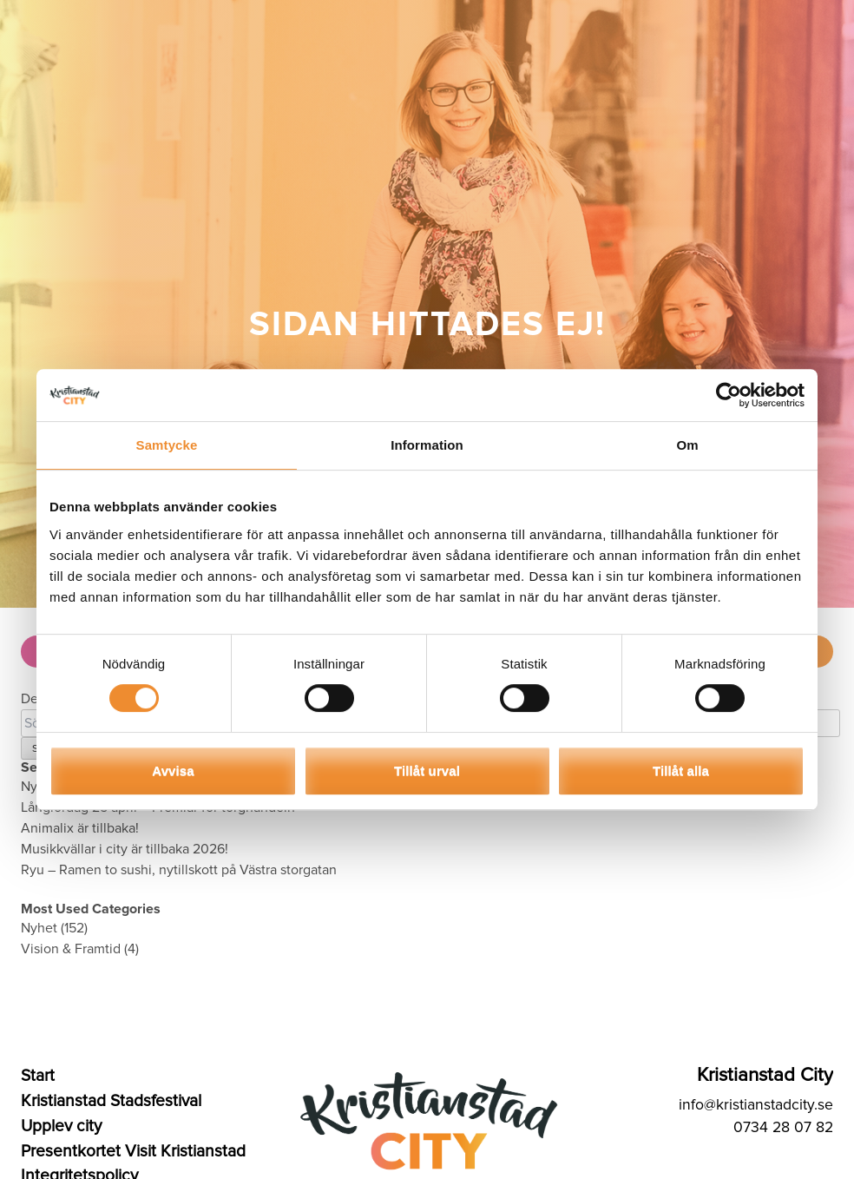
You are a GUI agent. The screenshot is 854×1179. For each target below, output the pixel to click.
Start (38, 1075)
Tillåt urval (427, 770)
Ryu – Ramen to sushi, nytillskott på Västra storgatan (179, 870)
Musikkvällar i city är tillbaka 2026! (124, 849)
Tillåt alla (681, 770)
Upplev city (61, 1126)
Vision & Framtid (71, 949)
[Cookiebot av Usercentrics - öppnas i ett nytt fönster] (729, 395)
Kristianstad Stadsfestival (111, 1100)
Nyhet (39, 928)
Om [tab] (687, 445)
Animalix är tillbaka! (80, 828)
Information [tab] (427, 445)
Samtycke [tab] (167, 445)
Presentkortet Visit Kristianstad (133, 1151)
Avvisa (173, 770)
